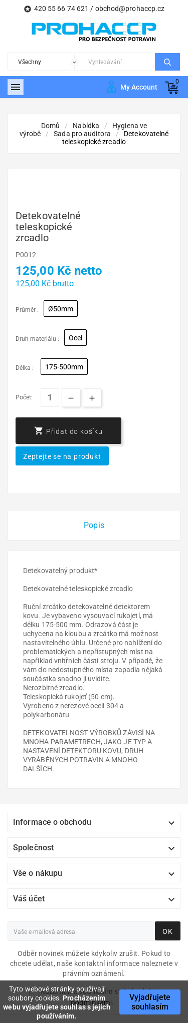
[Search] (119, 62)
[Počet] (50, 397)
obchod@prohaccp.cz (130, 9)
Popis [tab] (94, 525)
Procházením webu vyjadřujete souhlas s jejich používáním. (56, 1007)
